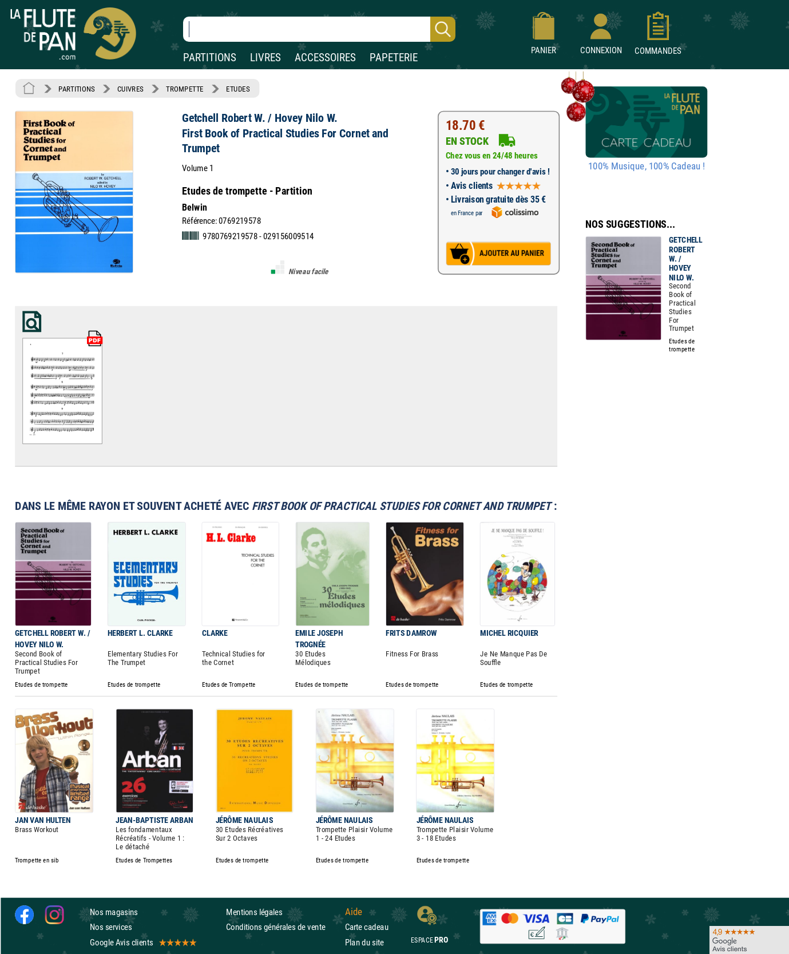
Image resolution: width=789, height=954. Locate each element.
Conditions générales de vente (283, 927)
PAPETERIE (394, 57)
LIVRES (265, 57)
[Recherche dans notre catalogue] (319, 29)
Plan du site (364, 942)
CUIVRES (130, 88)
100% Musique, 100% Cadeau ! (646, 166)
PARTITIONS (209, 57)
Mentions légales (254, 912)
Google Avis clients (142, 942)
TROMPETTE (185, 88)
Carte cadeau (366, 927)
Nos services (111, 927)
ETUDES (237, 88)
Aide (353, 911)
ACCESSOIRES (325, 57)
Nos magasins (114, 912)
